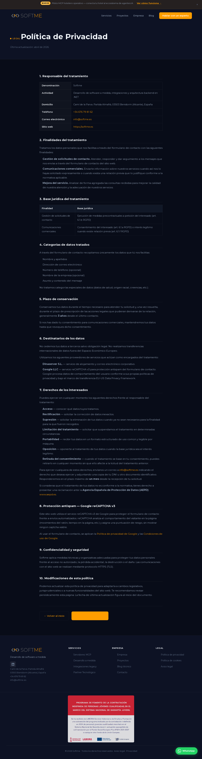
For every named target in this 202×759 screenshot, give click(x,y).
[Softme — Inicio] (27, 15)
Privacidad (131, 751)
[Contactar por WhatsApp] (186, 751)
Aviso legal (167, 666)
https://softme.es (83, 126)
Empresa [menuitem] (138, 15)
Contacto (122, 672)
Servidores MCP (82, 654)
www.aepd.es (47, 494)
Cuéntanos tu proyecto (90, 615)
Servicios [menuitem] (106, 15)
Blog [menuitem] (151, 15)
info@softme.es (82, 119)
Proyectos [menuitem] (122, 15)
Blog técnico (124, 666)
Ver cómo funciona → (149, 3)
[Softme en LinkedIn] (13, 664)
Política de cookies (171, 660)
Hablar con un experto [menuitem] (175, 15)
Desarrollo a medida (84, 660)
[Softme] (35, 650)
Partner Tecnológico (84, 672)
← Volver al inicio (54, 615)
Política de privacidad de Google (117, 533)
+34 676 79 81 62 (83, 112)
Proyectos (123, 660)
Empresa (122, 654)
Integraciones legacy (85, 666)
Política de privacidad (172, 654)
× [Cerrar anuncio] (197, 4)
